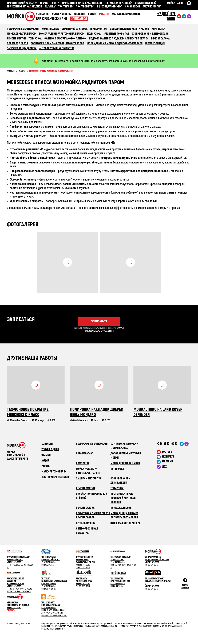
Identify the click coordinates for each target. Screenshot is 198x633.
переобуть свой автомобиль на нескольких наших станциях (130, 61)
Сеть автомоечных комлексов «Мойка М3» (21, 16)
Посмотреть (67, 262)
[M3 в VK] (174, 456)
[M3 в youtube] (174, 452)
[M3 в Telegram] (174, 461)
